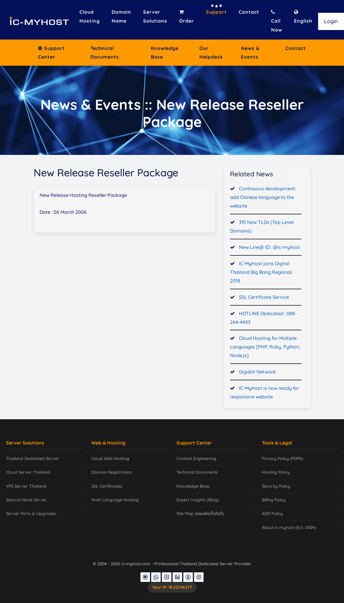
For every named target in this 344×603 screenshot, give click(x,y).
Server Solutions (155, 16)
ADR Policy (272, 513)
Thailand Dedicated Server (32, 458)
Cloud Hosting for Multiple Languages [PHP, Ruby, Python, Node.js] (265, 348)
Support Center (51, 52)
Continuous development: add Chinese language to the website (263, 198)
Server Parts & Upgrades (31, 513)
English (303, 17)
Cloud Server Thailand (28, 472)
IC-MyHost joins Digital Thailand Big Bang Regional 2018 (261, 273)
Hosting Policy (276, 472)
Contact (249, 12)
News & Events (250, 52)
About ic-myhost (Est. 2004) (289, 527)
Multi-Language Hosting (115, 500)
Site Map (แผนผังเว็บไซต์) (200, 513)
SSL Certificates (106, 486)
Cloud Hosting (89, 16)
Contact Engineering (196, 458)
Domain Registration (111, 472)
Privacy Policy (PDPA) (282, 458)
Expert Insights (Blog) (197, 500)
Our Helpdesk (211, 52)
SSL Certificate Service (264, 298)
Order (186, 17)
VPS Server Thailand (26, 486)
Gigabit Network (257, 373)
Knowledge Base (165, 52)
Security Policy (276, 486)
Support (216, 12)
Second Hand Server (26, 500)
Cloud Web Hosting (110, 458)
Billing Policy (274, 500)
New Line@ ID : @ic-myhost (269, 249)
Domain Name (121, 16)
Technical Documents (104, 52)
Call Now (276, 21)
